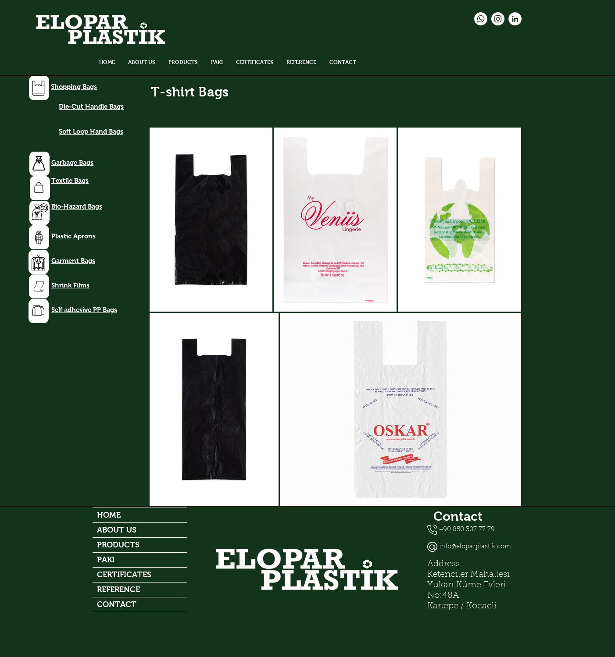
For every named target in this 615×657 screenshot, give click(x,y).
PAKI (105, 559)
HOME (109, 515)
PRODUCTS (118, 544)
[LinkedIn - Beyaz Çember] (515, 18)
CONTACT (116, 604)
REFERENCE (118, 589)
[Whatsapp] (480, 18)
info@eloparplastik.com (475, 546)
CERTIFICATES (124, 574)
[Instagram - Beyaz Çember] (497, 18)
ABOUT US (116, 530)
